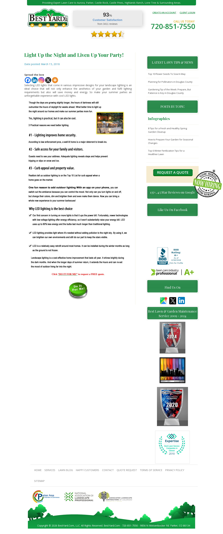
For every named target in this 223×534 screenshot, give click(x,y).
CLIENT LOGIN (187, 12)
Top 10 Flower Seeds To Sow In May (167, 74)
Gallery (91, 43)
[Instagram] (41, 80)
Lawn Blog (65, 472)
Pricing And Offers (166, 43)
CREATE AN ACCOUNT (164, 12)
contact (127, 43)
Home (36, 43)
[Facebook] (28, 80)
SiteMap (39, 482)
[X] (48, 80)
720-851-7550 (173, 26)
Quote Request (144, 43)
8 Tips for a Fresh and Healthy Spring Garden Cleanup (167, 130)
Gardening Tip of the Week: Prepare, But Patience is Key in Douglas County (169, 91)
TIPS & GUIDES (76, 43)
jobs (183, 43)
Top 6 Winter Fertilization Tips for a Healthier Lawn (166, 152)
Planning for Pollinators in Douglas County (170, 81)
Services (61, 43)
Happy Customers (108, 43)
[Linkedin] (35, 80)
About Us (48, 43)
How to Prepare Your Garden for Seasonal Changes (170, 141)
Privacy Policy (174, 472)
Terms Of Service (151, 472)
